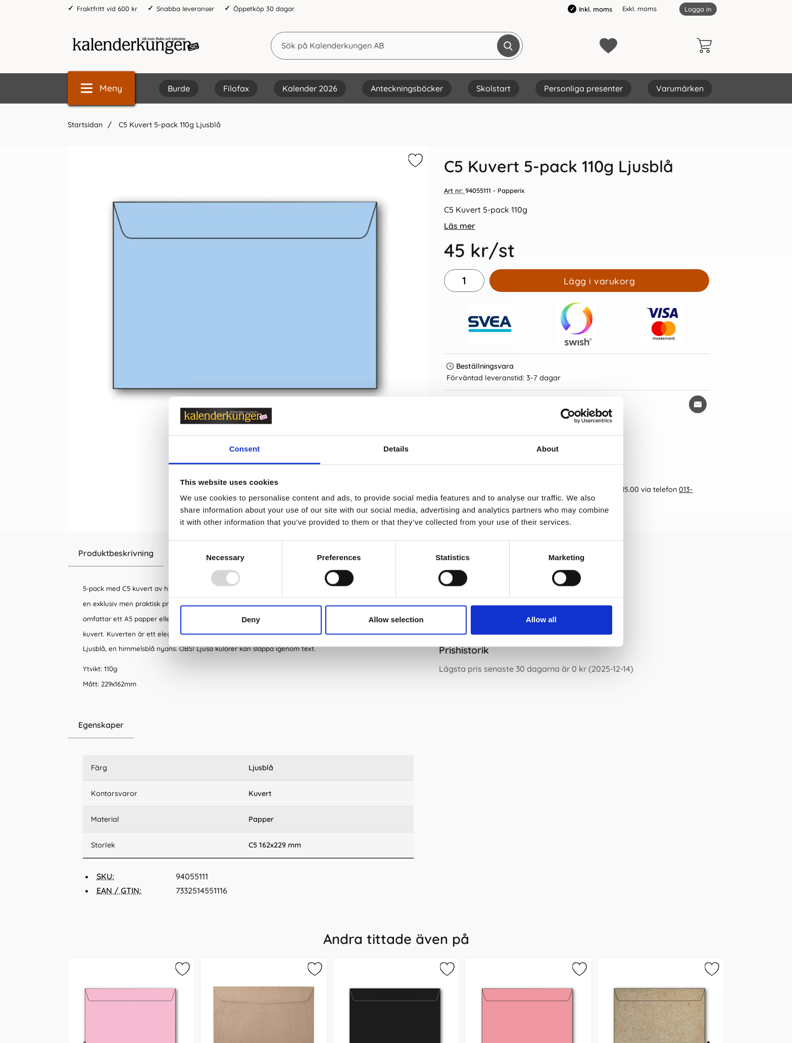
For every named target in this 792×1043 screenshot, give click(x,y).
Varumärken (680, 88)
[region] (248, 725)
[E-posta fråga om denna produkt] (698, 404)
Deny (250, 620)
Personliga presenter (583, 88)
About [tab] (547, 449)
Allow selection (395, 620)
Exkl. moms (639, 9)
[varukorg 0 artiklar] (706, 45)
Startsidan (85, 124)
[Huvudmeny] (101, 88)
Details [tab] (396, 449)
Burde (179, 88)
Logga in (698, 9)
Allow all (541, 620)
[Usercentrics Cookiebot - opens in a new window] (568, 415)
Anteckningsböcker (407, 88)
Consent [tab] (244, 449)
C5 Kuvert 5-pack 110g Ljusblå (169, 124)
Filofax (236, 88)
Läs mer (459, 226)
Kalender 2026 (309, 88)
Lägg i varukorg (599, 280)
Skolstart (493, 88)
